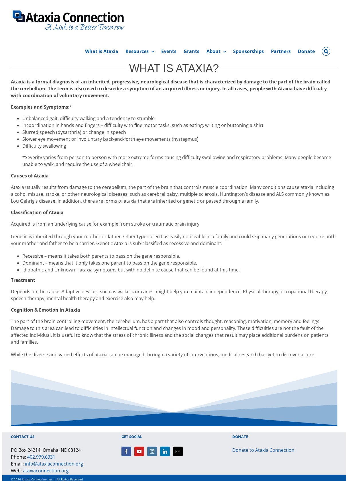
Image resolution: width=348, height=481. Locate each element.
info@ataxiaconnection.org (54, 464)
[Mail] (178, 451)
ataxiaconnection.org (46, 471)
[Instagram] (152, 451)
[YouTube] (139, 451)
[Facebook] (126, 451)
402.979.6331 (41, 457)
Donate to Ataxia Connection (263, 450)
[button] (326, 50)
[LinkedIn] (165, 451)
